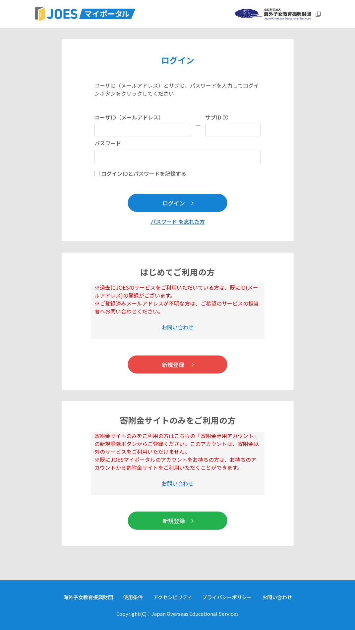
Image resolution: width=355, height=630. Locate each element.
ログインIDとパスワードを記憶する (143, 173)
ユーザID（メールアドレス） (129, 117)
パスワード (107, 143)
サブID (216, 117)
